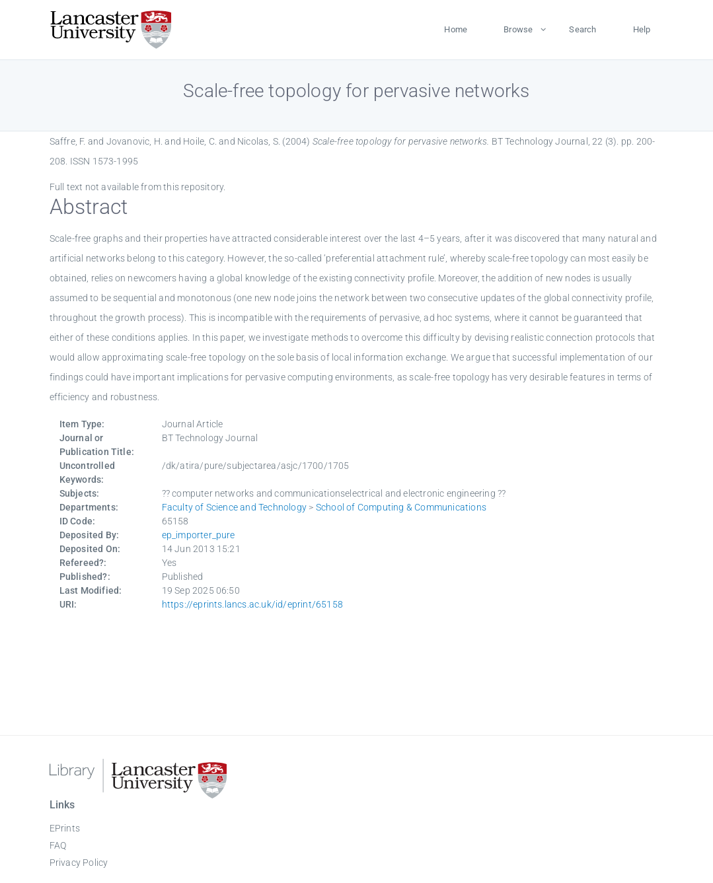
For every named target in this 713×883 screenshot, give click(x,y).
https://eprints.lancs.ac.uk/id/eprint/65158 (253, 604)
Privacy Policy (79, 862)
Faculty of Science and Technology (234, 507)
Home (455, 29)
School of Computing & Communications (401, 507)
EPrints (65, 828)
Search (582, 29)
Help (642, 29)
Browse (518, 29)
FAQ (58, 845)
